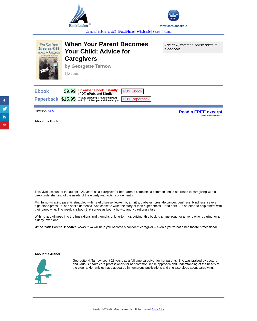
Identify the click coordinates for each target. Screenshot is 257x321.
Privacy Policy (158, 309)
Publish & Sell (107, 31)
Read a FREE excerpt (200, 111)
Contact (91, 31)
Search (157, 31)
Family (50, 110)
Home (167, 31)
